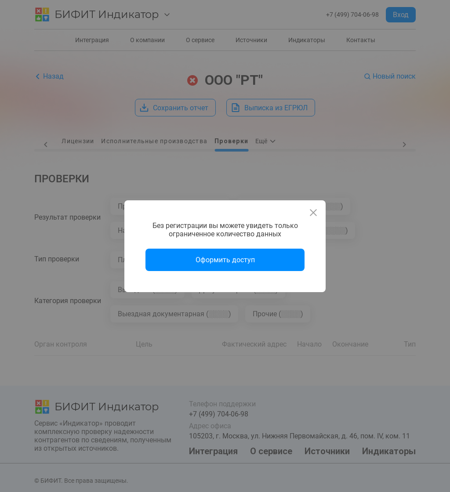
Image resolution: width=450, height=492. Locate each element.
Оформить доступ (225, 260)
